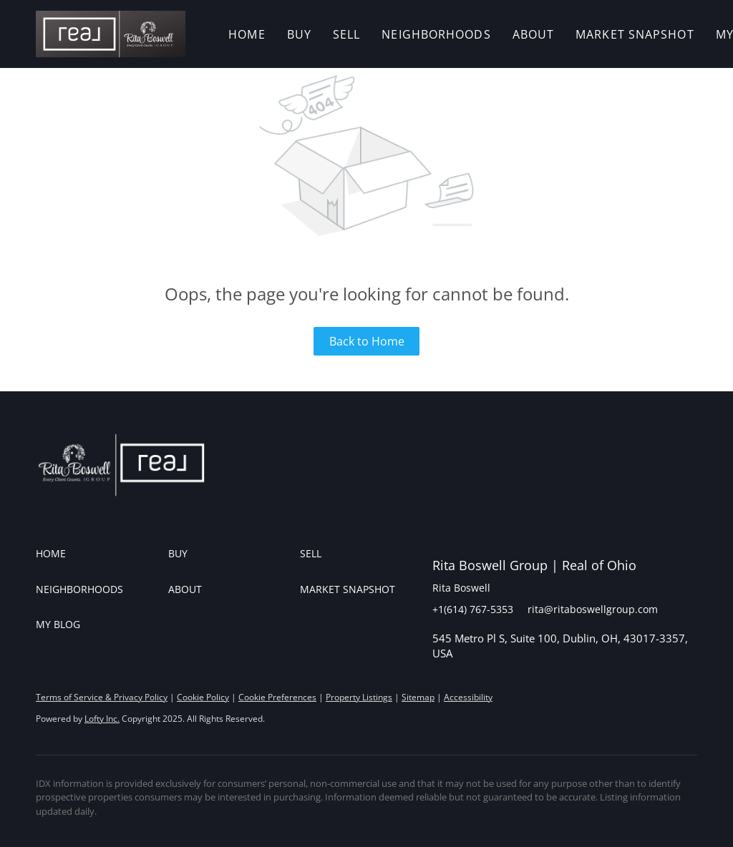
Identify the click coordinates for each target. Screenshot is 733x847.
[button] (110, 34)
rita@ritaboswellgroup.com (593, 609)
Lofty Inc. (102, 719)
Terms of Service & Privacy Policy (102, 697)
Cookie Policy (203, 697)
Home (246, 34)
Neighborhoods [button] (436, 34)
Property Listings (359, 697)
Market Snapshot (635, 34)
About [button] (534, 34)
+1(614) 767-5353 (472, 609)
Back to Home (366, 341)
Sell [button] (346, 34)
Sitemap (418, 697)
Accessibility (468, 697)
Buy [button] (299, 34)
